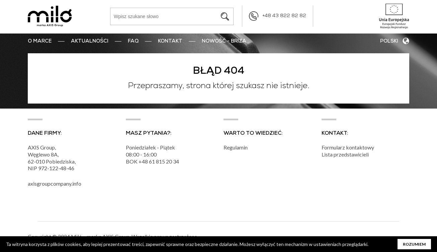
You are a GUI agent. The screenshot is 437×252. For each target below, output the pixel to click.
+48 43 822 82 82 (284, 16)
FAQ (133, 41)
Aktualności (89, 41)
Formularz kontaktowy (348, 147)
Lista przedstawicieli (345, 154)
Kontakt (170, 41)
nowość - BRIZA (224, 41)
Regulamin (236, 147)
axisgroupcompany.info (54, 183)
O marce (40, 41)
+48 (144, 161)
